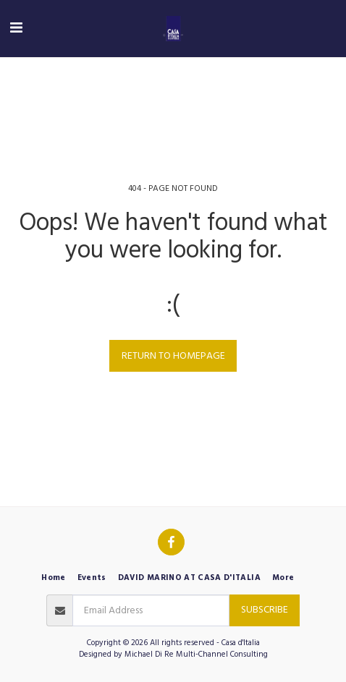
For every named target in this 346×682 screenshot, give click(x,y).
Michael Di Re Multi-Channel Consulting (196, 654)
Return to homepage (173, 356)
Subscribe (264, 609)
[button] (16, 28)
